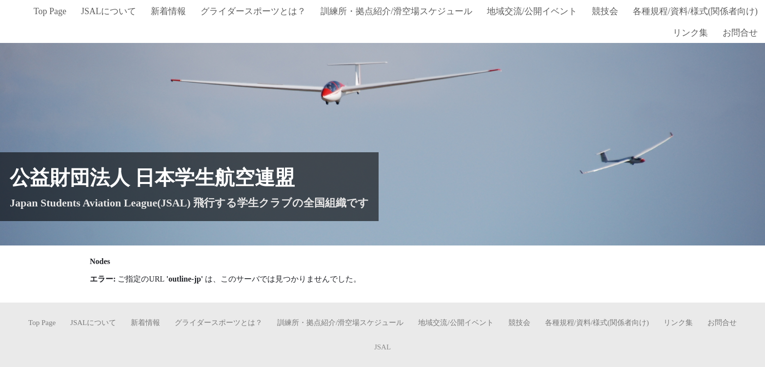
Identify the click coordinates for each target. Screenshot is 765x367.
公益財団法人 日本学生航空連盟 (152, 177)
